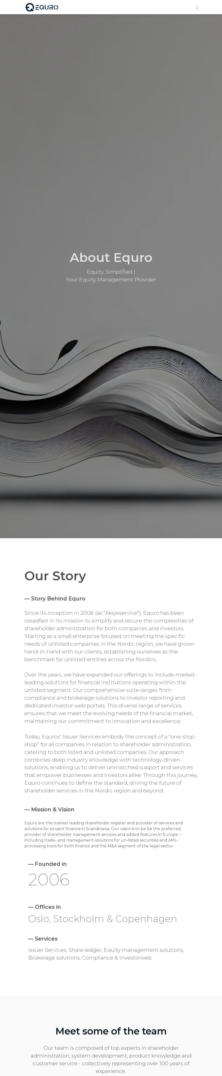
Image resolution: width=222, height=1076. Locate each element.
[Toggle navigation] (197, 6)
